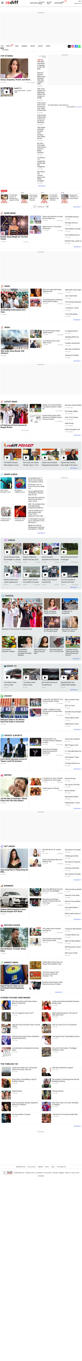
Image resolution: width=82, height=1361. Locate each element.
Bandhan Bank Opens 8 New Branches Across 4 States (52, 983)
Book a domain (32, 1167)
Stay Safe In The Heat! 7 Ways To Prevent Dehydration (69, 631)
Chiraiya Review (58, 1091)
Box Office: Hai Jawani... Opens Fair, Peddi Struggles (41, 176)
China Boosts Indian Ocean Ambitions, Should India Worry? (25, 1037)
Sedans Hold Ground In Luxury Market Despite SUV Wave (13, 910)
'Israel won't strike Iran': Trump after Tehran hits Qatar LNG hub (24, 1068)
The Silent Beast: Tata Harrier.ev (58, 105)
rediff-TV (62, 2)
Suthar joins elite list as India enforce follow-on (52, 217)
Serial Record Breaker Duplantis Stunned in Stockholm (50, 751)
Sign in (80, 1)
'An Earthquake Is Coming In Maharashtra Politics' (53, 300)
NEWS (16, 46)
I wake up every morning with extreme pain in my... (5, 521)
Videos (53, 1167)
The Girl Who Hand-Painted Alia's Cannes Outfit (52, 939)
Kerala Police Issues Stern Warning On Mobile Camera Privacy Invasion (52, 417)
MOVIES (32, 46)
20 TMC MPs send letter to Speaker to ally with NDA (41, 64)
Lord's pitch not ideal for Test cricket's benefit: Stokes (52, 700)
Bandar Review (70, 778)
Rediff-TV (17, 88)
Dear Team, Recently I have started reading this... (5, 492)
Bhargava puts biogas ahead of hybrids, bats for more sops (51, 901)
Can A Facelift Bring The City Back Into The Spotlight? (52, 890)
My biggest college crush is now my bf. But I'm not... (20, 492)
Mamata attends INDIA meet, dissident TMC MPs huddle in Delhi (41, 78)
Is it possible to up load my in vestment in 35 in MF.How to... (36, 520)
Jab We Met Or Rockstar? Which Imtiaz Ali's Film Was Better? (13, 800)
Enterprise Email (42, 2)
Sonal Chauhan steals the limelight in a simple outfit (12, 559)
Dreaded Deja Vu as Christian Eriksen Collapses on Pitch (52, 740)
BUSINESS (24, 46)
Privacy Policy (48, 1173)
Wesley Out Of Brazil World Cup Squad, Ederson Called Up (52, 407)
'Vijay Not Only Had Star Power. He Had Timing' (26, 1025)
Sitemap (55, 1173)
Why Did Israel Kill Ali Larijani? (62, 1068)
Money (37, 3)
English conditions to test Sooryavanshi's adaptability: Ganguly (52, 711)
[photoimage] (52, 609)
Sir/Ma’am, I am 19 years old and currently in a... (36, 486)
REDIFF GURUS (8, 474)
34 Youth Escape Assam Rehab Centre (51, 332)
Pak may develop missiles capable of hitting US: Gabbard (25, 1103)
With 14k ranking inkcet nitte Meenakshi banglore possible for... (36, 506)
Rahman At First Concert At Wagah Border (17, 629)
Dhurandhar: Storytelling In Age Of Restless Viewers (24, 1080)
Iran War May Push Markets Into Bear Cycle (25, 1049)
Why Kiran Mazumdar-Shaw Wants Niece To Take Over (24, 1002)
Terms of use (75, 1173)
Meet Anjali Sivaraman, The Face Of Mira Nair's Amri (64, 1014)
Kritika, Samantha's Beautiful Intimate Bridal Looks (65, 1002)
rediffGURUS (57, 3)
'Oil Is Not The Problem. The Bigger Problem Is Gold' (64, 1049)
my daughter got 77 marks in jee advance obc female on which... (36, 480)
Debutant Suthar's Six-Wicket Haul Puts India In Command (12, 721)
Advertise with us (30, 1173)
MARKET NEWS (9, 962)
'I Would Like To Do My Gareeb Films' (65, 1114)
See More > (42, 186)
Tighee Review (17, 1091)
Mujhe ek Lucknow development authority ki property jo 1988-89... (36, 527)
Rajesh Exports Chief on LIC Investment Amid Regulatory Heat (12, 988)
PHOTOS (9, 596)
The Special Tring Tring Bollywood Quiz (66, 1036)
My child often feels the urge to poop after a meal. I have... (36, 499)
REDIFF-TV (9, 46)
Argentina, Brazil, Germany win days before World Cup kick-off (72, 652)
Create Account (78, 3)
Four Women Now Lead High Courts (51, 342)
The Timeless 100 (61, 1167)
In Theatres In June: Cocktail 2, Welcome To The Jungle (52, 779)
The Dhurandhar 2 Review (21, 1114)
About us (67, 1173)
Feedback (61, 1173)
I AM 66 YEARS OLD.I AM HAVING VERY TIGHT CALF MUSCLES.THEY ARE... (36, 513)
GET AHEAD (5, 50)
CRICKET (40, 46)
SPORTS (48, 46)
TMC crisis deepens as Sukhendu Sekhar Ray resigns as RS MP (41, 93)
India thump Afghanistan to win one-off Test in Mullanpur (41, 118)
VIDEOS (9, 540)
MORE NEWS (8, 213)
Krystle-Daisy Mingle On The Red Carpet (51, 630)
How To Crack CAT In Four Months (64, 1025)
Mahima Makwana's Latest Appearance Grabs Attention (11, 582)
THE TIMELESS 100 (9, 1064)
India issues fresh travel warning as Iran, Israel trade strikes (41, 106)
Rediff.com (21, 1173)
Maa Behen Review (71, 797)
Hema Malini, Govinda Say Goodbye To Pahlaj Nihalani (24, 652)
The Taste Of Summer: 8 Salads (8, 650)
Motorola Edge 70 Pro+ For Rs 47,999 (56, 650)
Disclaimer (39, 1173)
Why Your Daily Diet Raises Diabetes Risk (52, 290)
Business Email (49, 2)
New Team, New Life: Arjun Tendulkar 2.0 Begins (65, 1103)
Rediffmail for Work (21, 1167)
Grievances (41, 1176)
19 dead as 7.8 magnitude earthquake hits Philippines (41, 162)
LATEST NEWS (8, 402)
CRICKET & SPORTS (13, 735)
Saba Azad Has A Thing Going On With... (40, 651)
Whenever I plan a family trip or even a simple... (20, 520)
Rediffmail (33, 3)
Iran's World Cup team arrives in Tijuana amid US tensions (13, 760)
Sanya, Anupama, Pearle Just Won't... (16, 80)
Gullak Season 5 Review (50, 788)
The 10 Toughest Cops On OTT (23, 1013)
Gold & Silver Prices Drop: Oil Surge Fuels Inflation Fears (52, 963)
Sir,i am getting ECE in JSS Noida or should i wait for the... (36, 493)
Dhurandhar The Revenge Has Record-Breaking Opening (65, 1080)
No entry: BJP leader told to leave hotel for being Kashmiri (41, 147)
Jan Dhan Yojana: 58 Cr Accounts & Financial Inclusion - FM (50, 974)
